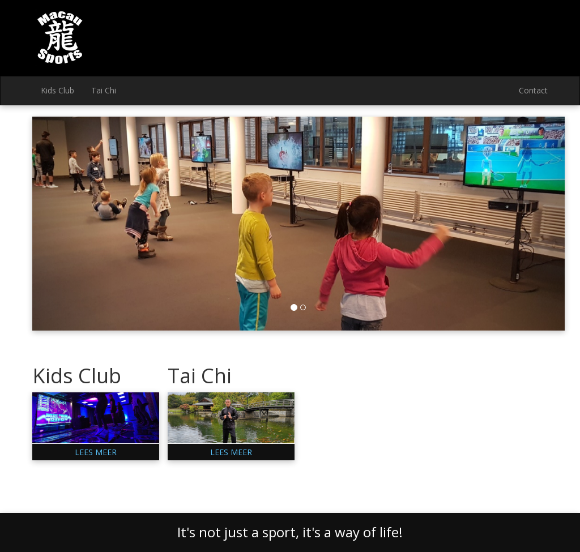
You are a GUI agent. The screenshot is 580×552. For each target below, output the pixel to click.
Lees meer (96, 452)
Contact (533, 90)
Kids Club (57, 90)
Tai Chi (103, 90)
